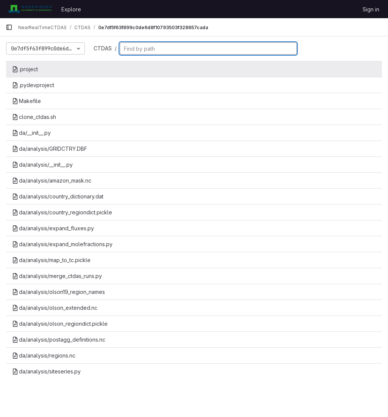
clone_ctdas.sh (34, 117)
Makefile (26, 101)
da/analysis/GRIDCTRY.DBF (49, 148)
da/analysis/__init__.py (42, 164)
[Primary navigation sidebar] (9, 27)
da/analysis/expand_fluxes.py (53, 228)
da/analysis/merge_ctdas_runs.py (57, 276)
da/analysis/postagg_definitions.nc (58, 339)
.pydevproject (33, 85)
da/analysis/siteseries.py (46, 371)
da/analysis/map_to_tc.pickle (51, 260)
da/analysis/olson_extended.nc (54, 308)
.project (25, 69)
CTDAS (103, 48)
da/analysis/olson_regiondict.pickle (60, 323)
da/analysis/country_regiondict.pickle (62, 212)
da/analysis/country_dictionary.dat (57, 196)
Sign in (371, 9)
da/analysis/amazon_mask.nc (51, 180)
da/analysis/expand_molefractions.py (62, 244)
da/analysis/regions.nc (43, 355)
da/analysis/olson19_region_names (58, 292)
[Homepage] (29, 9)
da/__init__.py (31, 133)
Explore (71, 9)
